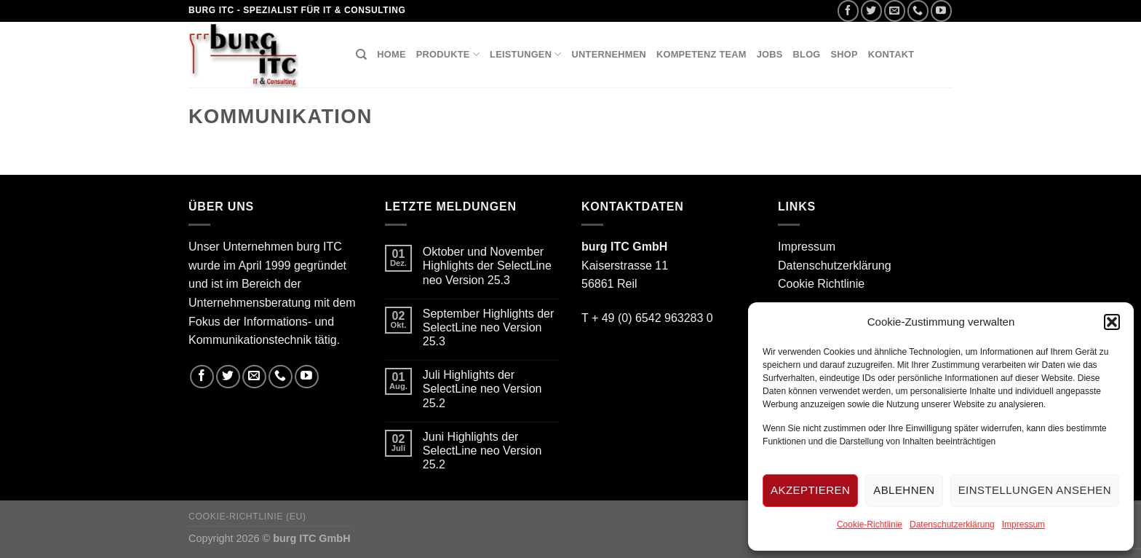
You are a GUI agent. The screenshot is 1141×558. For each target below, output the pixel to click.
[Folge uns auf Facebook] (848, 10)
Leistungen (526, 54)
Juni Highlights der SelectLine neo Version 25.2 (482, 451)
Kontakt (891, 54)
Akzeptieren (810, 490)
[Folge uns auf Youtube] (941, 10)
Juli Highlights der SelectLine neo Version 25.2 (482, 389)
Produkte (448, 54)
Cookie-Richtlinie (869, 524)
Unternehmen (609, 54)
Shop (844, 54)
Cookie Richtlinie (821, 284)
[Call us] (918, 10)
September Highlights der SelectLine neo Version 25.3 (488, 327)
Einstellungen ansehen (1034, 490)
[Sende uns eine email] (894, 10)
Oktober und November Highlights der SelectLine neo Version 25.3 (487, 265)
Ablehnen (903, 490)
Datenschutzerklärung (952, 524)
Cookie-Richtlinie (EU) (247, 516)
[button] (1112, 322)
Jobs (770, 54)
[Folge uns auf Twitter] (871, 10)
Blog (807, 54)
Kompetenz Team (701, 54)
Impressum (1023, 524)
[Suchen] (361, 54)
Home (391, 54)
